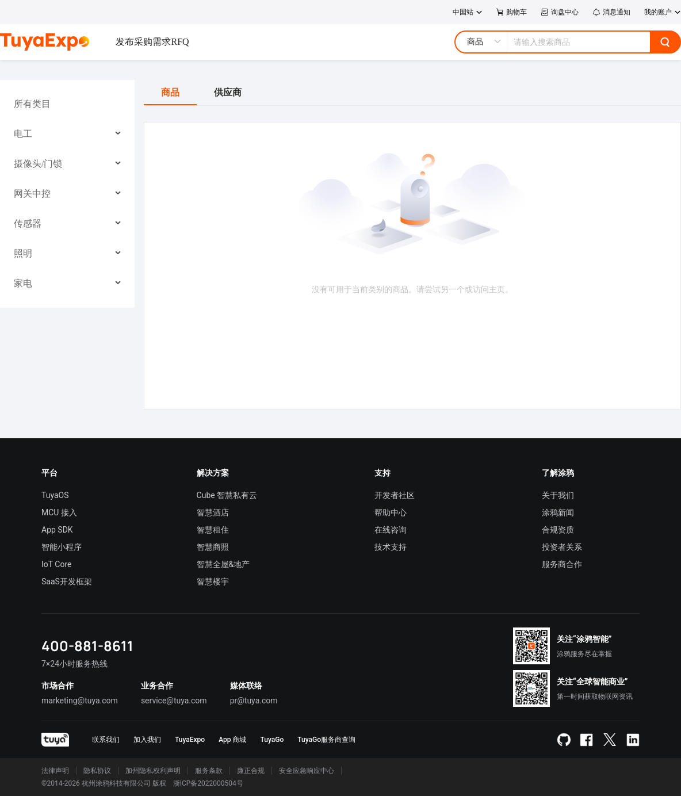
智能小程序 (61, 547)
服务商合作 (562, 564)
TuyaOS (55, 495)
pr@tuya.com (254, 700)
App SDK (57, 529)
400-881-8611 (87, 645)
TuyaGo (272, 740)
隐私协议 (97, 771)
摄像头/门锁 (38, 164)
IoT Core (56, 564)
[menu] (67, 193)
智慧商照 (213, 547)
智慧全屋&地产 (223, 564)
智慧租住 (213, 529)
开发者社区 (394, 495)
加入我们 (147, 740)
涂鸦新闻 (558, 512)
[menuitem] (67, 104)
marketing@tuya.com (79, 700)
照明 (23, 253)
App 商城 (232, 740)
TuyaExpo (190, 740)
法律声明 (55, 771)
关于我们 (558, 495)
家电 (23, 283)
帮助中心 (390, 512)
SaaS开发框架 (66, 581)
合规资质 (558, 529)
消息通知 (611, 12)
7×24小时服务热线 (74, 663)
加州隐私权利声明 (153, 771)
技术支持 (390, 547)
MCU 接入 (59, 512)
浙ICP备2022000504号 (208, 783)
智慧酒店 (213, 512)
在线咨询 (390, 529)
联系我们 (106, 740)
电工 (23, 134)
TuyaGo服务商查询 (326, 740)
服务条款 (209, 771)
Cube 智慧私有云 (227, 495)
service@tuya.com (174, 700)
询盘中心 (560, 12)
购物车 (511, 12)
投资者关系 (562, 547)
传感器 (27, 223)
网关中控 (32, 193)
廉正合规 (251, 771)
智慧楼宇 (213, 581)
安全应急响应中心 (306, 771)
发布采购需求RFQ (152, 42)
